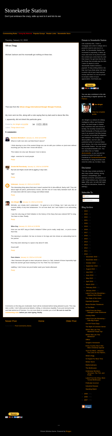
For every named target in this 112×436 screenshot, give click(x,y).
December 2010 (92, 257)
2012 (86, 248)
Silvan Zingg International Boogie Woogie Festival (40, 107)
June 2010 (90, 275)
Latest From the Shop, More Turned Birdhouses (95, 379)
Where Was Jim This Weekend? (93, 335)
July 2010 (89, 272)
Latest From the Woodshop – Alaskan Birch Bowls (96, 294)
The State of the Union (93, 298)
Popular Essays (39, 33)
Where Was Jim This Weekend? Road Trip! (94, 330)
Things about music (17, 127)
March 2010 (90, 284)
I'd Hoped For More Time (94, 359)
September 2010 (92, 266)
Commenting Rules (10, 33)
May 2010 (89, 278)
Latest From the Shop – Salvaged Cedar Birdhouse (96, 311)
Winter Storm (90, 362)
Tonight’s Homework (93, 343)
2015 (86, 239)
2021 (86, 220)
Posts (86, 196)
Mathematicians (91, 365)
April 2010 (90, 281)
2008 (86, 397)
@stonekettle (86, 153)
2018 (86, 229)
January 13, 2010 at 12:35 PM (29, 226)
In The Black (90, 307)
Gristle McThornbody (19, 166)
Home (41, 321)
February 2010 (91, 287)
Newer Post (11, 321)
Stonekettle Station (26, 10)
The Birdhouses (91, 368)
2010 (86, 254)
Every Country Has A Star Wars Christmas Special (95, 347)
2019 (86, 226)
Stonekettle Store (64, 33)
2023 (86, 214)
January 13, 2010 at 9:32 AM (33, 202)
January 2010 (91, 290)
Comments (88, 200)
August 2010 (90, 269)
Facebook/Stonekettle (98, 157)
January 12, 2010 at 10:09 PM (38, 166)
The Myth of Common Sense (96, 326)
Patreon (84, 99)
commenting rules (12, 312)
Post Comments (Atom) (23, 326)
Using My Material (25, 33)
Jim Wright (15, 202)
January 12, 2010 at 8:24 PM (36, 138)
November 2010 (92, 260)
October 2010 (91, 263)
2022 (86, 217)
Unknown (14, 184)
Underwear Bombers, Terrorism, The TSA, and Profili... (95, 373)
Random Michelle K (18, 138)
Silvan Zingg (90, 356)
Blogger (68, 431)
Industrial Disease (92, 386)
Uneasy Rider (90, 315)
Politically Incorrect (92, 383)
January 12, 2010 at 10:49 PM (29, 184)
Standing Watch (91, 389)
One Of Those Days (93, 323)
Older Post (71, 321)
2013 (86, 245)
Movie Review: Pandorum (95, 304)
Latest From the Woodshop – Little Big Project (96, 319)
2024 (86, 211)
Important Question (92, 301)
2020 (86, 223)
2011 (86, 251)
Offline (88, 339)
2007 (86, 400)
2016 (86, 235)
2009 (86, 394)
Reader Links (51, 33)
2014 (86, 242)
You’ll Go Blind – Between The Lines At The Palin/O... (96, 351)
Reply (13, 159)
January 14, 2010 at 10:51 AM (31, 257)
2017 (86, 232)
